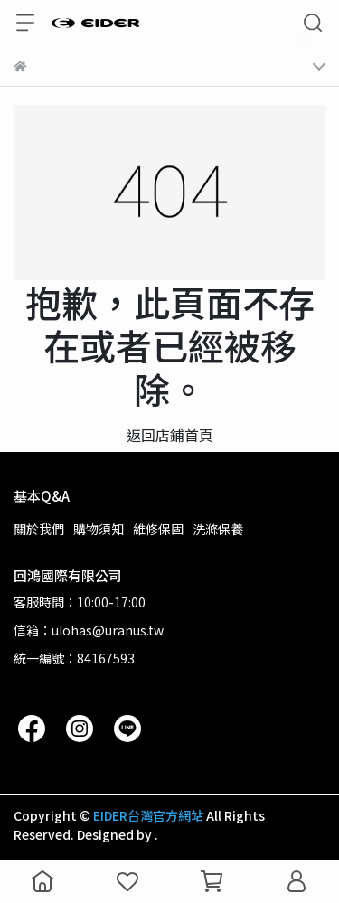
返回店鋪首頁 (170, 435)
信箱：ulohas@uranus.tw (89, 630)
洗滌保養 (218, 529)
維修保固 (158, 529)
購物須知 (98, 529)
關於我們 (39, 529)
